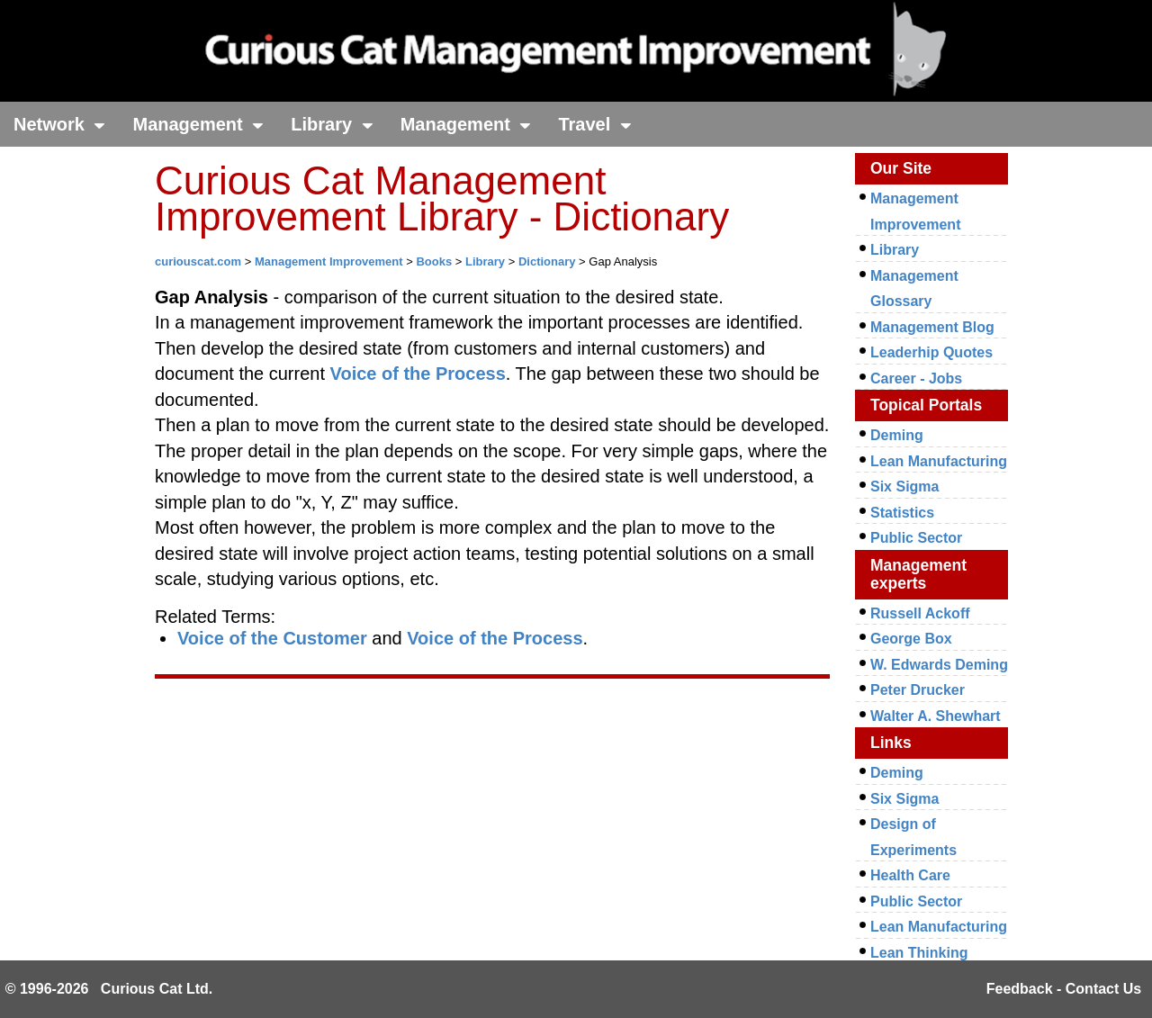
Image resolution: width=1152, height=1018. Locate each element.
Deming (896, 435)
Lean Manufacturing (938, 461)
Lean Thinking (919, 952)
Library (332, 124)
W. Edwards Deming (939, 664)
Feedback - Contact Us (1063, 988)
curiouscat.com (198, 261)
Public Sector (916, 537)
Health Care (910, 875)
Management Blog (932, 327)
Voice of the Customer (272, 638)
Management (198, 124)
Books (434, 261)
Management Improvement (329, 261)
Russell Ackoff (920, 613)
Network (59, 124)
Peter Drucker (917, 690)
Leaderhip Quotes (931, 352)
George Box (911, 638)
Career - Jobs (916, 378)
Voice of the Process (418, 373)
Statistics (902, 512)
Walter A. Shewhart (935, 716)
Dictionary (547, 261)
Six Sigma (904, 486)
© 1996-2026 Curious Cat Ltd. (109, 988)
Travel (594, 124)
